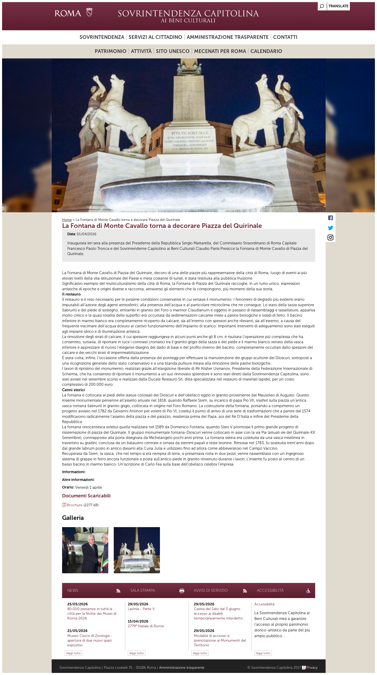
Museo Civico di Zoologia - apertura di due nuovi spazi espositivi (89, 640)
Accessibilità (264, 604)
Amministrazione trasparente (228, 37)
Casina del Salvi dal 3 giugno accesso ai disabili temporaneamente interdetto (218, 613)
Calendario (266, 51)
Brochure (74, 505)
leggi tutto (73, 653)
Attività (141, 51)
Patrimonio (111, 51)
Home (67, 220)
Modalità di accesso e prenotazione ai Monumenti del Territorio (220, 640)
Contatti (285, 37)
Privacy (312, 668)
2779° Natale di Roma (146, 626)
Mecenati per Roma (220, 51)
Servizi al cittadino (155, 37)
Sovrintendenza (102, 37)
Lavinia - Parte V (141, 609)
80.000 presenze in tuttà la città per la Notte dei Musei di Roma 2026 (91, 613)
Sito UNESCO (173, 51)
